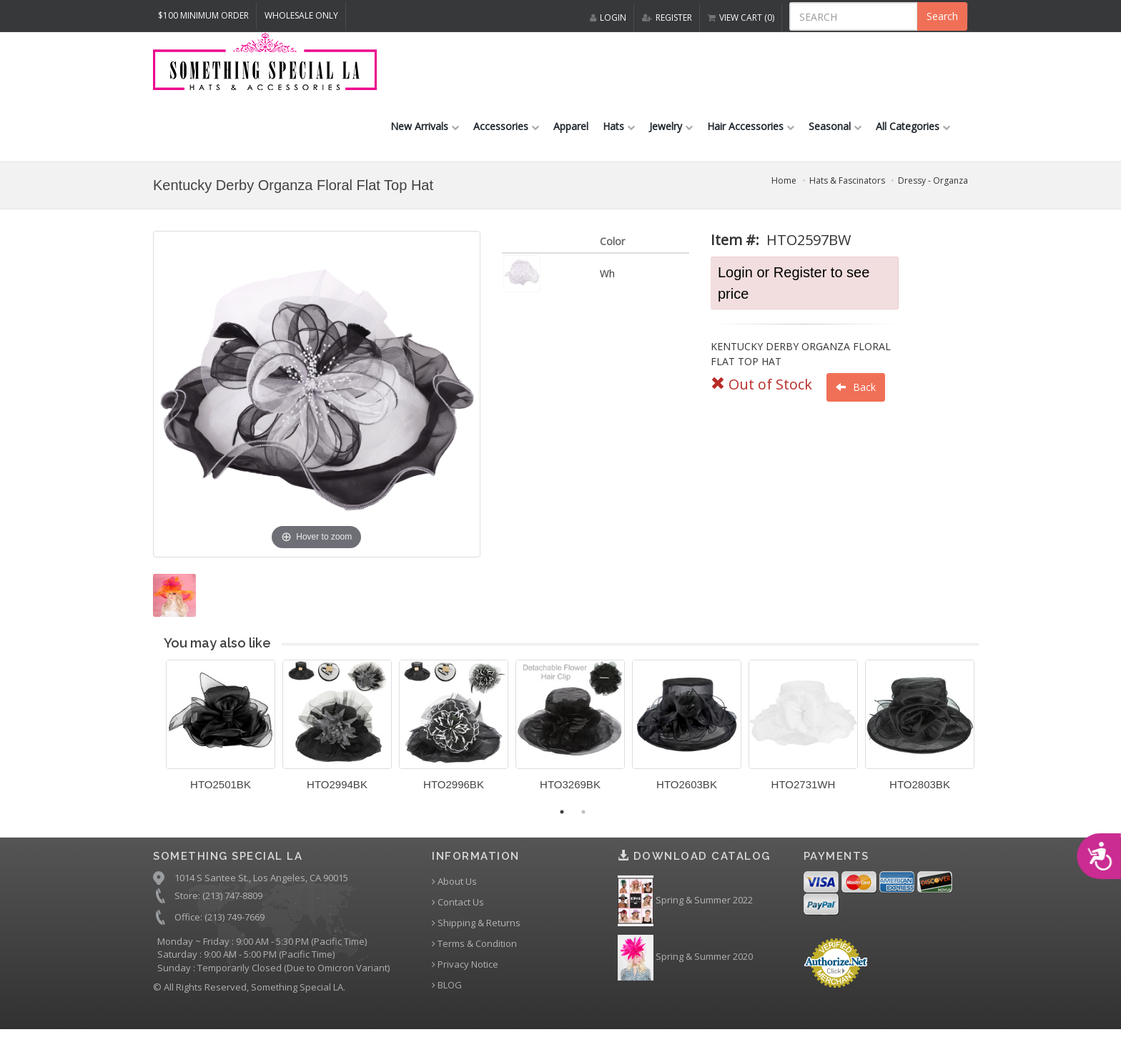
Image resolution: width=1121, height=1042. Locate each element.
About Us (454, 891)
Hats (619, 135)
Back (856, 395)
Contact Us (458, 911)
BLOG (447, 994)
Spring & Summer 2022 (685, 910)
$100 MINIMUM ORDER (203, 15)
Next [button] (989, 742)
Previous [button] (155, 742)
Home (783, 189)
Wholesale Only (301, 15)
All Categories (913, 135)
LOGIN (608, 17)
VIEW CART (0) (741, 17)
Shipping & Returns (476, 932)
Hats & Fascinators (847, 189)
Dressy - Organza (933, 189)
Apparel (570, 135)
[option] (220, 739)
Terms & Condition (474, 953)
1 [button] (562, 820)
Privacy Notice (465, 974)
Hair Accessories (750, 135)
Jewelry (671, 135)
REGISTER (667, 17)
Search (942, 16)
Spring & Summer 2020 (685, 966)
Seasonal (835, 135)
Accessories (506, 135)
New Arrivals (424, 135)
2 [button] (583, 820)
